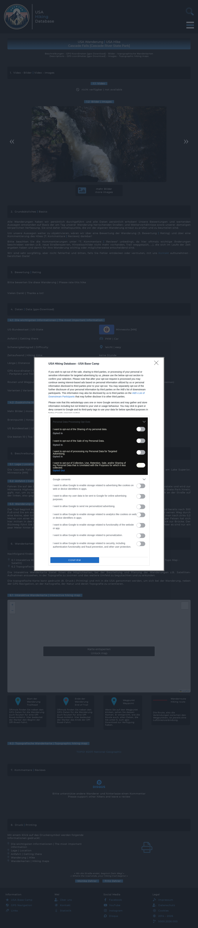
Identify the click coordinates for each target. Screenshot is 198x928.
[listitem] (99, 422)
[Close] (157, 364)
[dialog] (99, 464)
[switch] (140, 429)
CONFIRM (74, 560)
